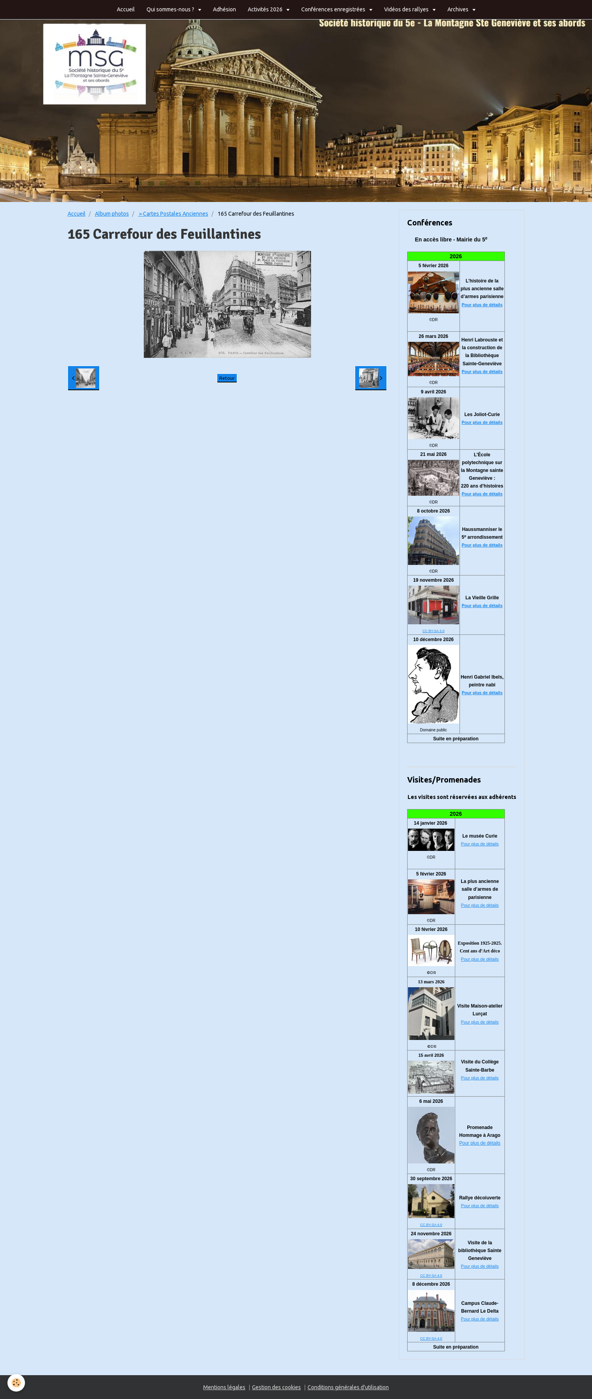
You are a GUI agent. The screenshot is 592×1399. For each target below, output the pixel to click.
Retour (227, 378)
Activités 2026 (266, 9)
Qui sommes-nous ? (171, 9)
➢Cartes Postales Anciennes (173, 214)
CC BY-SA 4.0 (431, 1225)
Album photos (112, 214)
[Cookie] (16, 1383)
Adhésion (224, 9)
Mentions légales (224, 1387)
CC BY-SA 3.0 (433, 631)
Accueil (126, 9)
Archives (458, 9)
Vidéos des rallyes (407, 9)
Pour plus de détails (482, 304)
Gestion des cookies (276, 1387)
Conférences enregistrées (334, 9)
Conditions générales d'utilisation (348, 1387)
